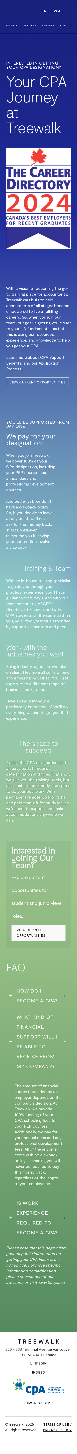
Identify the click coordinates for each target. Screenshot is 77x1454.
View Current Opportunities (31, 932)
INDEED (38, 1372)
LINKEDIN (38, 1363)
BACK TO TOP (38, 1403)
